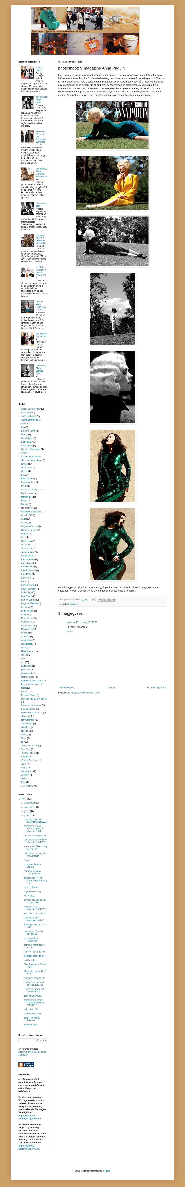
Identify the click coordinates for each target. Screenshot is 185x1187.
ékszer (24, 471)
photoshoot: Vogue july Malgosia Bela (35, 901)
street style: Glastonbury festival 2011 (35, 847)
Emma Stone (27, 478)
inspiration (26, 544)
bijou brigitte (27, 438)
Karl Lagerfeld (28, 559)
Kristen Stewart (28, 585)
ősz (23, 662)
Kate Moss (26, 574)
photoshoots (72, 604)
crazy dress (26, 467)
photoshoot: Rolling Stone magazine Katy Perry (35, 880)
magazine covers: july (34, 978)
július (27, 811)
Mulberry (25, 636)
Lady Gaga (26, 592)
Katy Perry (26, 578)
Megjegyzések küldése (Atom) (85, 692)
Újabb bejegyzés (67, 687)
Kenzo (24, 581)
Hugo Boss (26, 541)
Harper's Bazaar (29, 530)
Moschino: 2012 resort (34, 913)
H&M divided (30, 960)
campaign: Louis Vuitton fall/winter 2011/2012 (35, 841)
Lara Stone (26, 596)
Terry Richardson (29, 745)
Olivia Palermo (28, 651)
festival (24, 504)
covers (24, 464)
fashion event (27, 493)
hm (22, 537)
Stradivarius (27, 723)
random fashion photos (32, 680)
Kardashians (27, 555)
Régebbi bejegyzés (156, 687)
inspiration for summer (34, 956)
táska (23, 734)
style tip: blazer (40, 68)
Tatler (23, 738)
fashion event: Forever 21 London (41, 305)
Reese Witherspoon (30, 684)
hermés (24, 533)
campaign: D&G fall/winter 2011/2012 (35, 919)
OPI (23, 658)
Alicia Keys (26, 412)
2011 (24, 799)
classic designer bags (31, 460)
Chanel (24, 453)
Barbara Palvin (28, 431)
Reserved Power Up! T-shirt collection (35, 990)
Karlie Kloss (27, 563)
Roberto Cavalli (28, 695)
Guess (24, 522)
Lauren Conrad (28, 600)
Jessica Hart (27, 548)
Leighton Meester (29, 603)
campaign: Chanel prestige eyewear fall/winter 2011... (33, 829)
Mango (24, 614)
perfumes (25, 669)
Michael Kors (27, 625)
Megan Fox (26, 622)
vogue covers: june (33, 1013)
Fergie (24, 500)
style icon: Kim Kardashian (31, 939)
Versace (25, 756)
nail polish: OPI (31, 1009)
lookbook (25, 607)
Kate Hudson (27, 566)
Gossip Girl (26, 515)
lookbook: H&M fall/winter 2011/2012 (35, 908)
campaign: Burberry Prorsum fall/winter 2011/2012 (34, 1003)
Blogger (106, 1171)
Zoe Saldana (27, 786)
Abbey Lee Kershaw (30, 409)
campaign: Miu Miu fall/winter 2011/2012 (35, 820)
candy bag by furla (33, 996)
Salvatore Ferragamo (31, 705)
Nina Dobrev (27, 644)
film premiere (27, 508)
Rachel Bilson (27, 677)
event (23, 486)
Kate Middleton (28, 570)
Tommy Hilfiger (28, 753)
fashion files (27, 497)
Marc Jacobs (27, 618)
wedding (25, 775)
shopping (25, 716)
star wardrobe (27, 720)
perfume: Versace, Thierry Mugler (32, 872)
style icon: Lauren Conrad (32, 865)
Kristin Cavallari (28, 589)
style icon (25, 727)
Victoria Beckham (29, 760)
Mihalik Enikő (27, 629)
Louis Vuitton (27, 611)
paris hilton (26, 666)
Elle (23, 475)
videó (23, 764)
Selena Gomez (28, 709)
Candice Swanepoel (30, 449)
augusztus (29, 807)
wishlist (24, 778)
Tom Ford (25, 749)
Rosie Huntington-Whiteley (34, 699)
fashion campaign (29, 489)
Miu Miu (25, 633)
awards (24, 423)
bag (23, 427)
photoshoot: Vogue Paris (41, 99)
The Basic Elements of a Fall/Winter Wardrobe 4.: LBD (41, 138)
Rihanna (25, 691)
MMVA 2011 (29, 895)
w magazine (27, 771)
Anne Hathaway (28, 416)
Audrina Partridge (29, 420)
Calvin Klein (27, 445)
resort (24, 688)
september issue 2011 (31, 712)
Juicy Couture (27, 552)
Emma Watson (28, 482)
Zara (23, 782)
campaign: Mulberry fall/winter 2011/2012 (41, 239)
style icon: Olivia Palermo (32, 1019)
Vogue (24, 767)
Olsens (24, 655)
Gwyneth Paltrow (29, 526)
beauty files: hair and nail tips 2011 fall (34, 983)
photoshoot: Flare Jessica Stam (41, 369)
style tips (25, 731)
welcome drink (31, 1024)
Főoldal (111, 687)
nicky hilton (26, 640)
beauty (24, 434)
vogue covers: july (32, 891)
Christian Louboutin (30, 456)
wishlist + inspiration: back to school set (41, 271)
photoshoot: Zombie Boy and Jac (33, 932)
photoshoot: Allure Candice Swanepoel (41, 173)
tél (22, 742)
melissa (71, 622)
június (27, 815)
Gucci (24, 519)
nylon (23, 647)
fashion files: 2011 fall (34, 952)
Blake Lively (27, 442)
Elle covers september (41, 335)
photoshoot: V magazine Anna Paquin (35, 854)
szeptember (30, 803)
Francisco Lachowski (31, 511)
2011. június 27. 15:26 (86, 622)
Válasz (70, 631)
